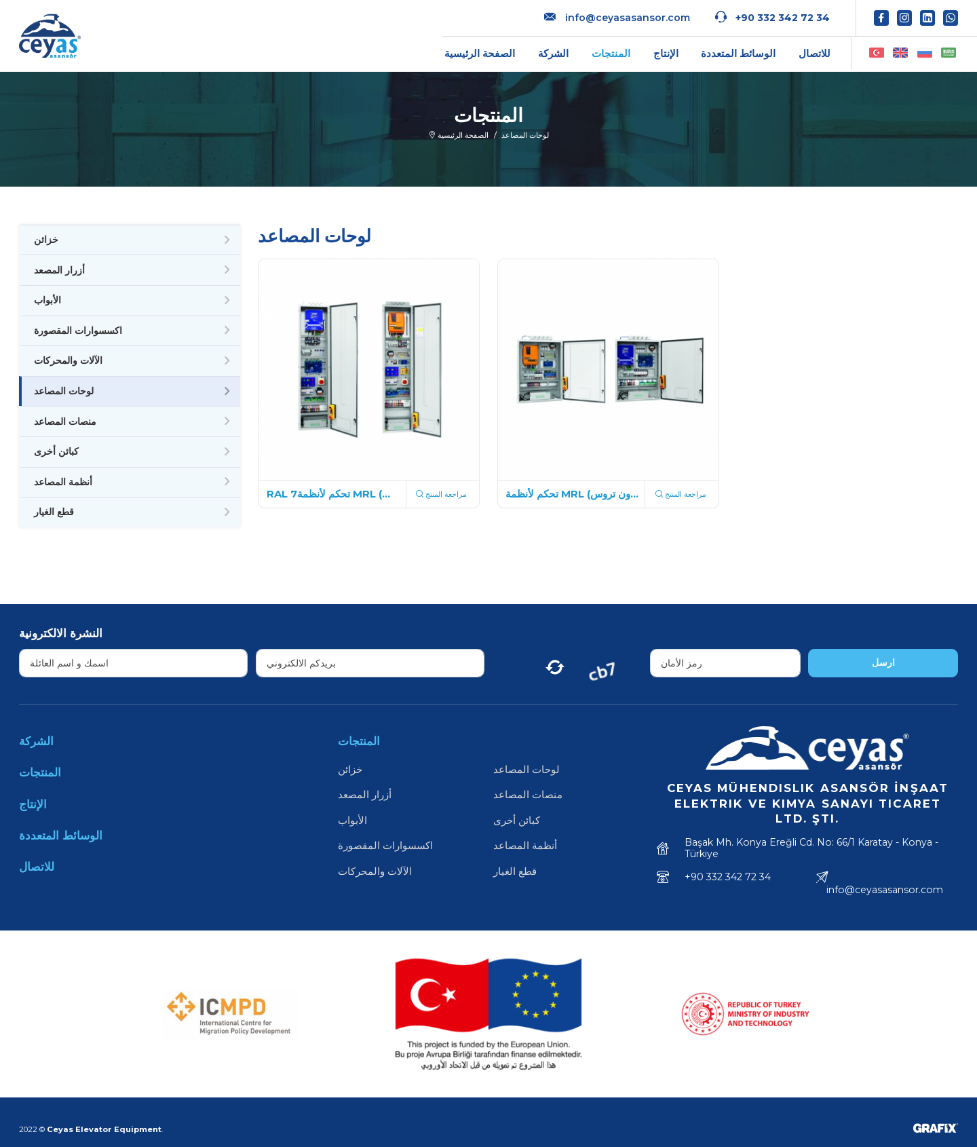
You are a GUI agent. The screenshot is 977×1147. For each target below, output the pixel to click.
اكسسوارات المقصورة (78, 330)
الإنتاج (665, 53)
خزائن (46, 239)
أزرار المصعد (59, 270)
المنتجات (611, 53)
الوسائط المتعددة (738, 53)
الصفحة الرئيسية (479, 53)
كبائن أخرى (56, 451)
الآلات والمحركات (68, 360)
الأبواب (47, 300)
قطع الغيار (54, 512)
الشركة (553, 53)
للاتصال (814, 53)
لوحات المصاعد (64, 391)
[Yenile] (555, 663)
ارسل (883, 662)
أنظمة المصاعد (63, 482)
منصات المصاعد (65, 421)
